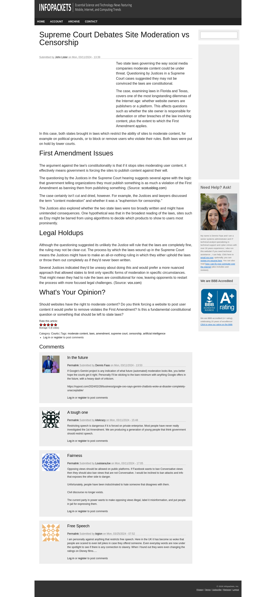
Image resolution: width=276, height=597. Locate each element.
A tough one (77, 412)
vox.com (134, 283)
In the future (77, 357)
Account (56, 21)
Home (41, 21)
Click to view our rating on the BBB (216, 324)
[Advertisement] (71, 90)
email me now (207, 257)
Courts (55, 333)
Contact (91, 21)
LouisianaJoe (103, 463)
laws (91, 333)
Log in (46, 337)
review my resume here (211, 260)
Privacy (200, 589)
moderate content (78, 333)
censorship (135, 333)
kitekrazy (100, 420)
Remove (227, 589)
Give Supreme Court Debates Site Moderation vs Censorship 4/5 (52, 324)
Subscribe (217, 589)
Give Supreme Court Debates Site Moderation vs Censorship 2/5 (45, 324)
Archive (74, 21)
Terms (208, 589)
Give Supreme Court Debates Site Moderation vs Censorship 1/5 (41, 324)
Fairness (74, 455)
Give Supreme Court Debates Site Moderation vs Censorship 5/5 (56, 324)
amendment (103, 333)
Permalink (73, 365)
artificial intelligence (154, 333)
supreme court (119, 333)
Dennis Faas (102, 365)
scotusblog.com (153, 188)
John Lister (61, 57)
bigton (98, 533)
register (58, 337)
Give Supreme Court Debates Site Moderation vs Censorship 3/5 (48, 324)
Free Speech (78, 526)
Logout (236, 589)
